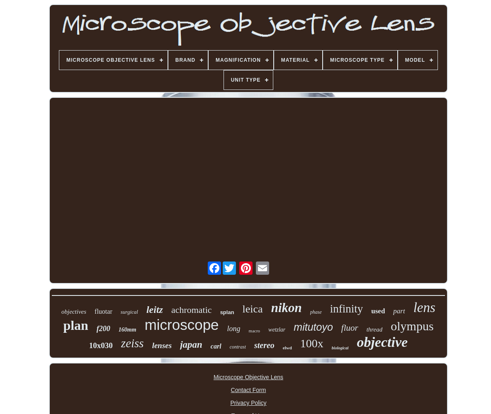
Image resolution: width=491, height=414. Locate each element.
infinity (346, 309)
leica (253, 309)
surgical (129, 312)
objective (382, 342)
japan (191, 344)
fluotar (103, 311)
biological (340, 348)
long (234, 328)
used (378, 311)
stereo (264, 345)
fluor (349, 328)
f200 (103, 328)
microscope (182, 325)
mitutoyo (313, 327)
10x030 (101, 345)
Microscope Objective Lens (248, 377)
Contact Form (248, 390)
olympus (412, 326)
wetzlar (276, 330)
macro (254, 330)
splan (227, 312)
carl (216, 346)
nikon (286, 307)
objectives (73, 311)
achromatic (191, 310)
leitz (154, 309)
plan (75, 325)
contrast (238, 347)
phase (316, 312)
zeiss (132, 343)
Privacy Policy (248, 402)
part (399, 311)
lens (424, 307)
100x (311, 343)
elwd (287, 347)
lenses (162, 345)
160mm (127, 330)
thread (375, 329)
